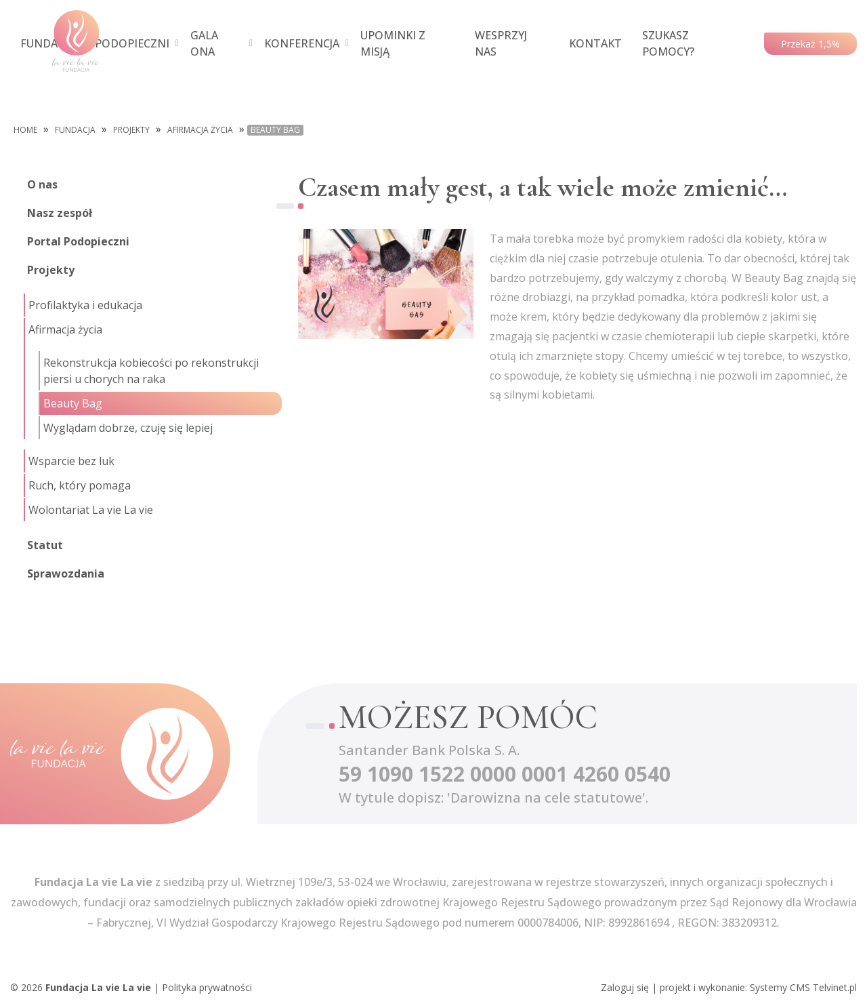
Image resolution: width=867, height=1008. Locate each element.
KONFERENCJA (301, 43)
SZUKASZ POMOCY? (668, 43)
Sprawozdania (65, 573)
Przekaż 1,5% (810, 43)
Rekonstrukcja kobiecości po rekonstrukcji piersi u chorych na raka (151, 370)
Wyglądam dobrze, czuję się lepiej (128, 427)
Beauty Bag (275, 130)
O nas (42, 184)
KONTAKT (595, 43)
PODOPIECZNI (132, 43)
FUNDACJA (47, 43)
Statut (45, 545)
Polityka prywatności (207, 987)
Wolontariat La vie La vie (90, 509)
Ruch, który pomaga (79, 485)
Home (25, 130)
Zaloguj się (625, 987)
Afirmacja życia (200, 130)
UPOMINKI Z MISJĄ (392, 43)
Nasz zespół (59, 212)
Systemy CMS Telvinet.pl (803, 987)
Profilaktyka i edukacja (85, 305)
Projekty (131, 130)
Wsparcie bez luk (71, 460)
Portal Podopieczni (78, 241)
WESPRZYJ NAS (501, 43)
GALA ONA (204, 43)
